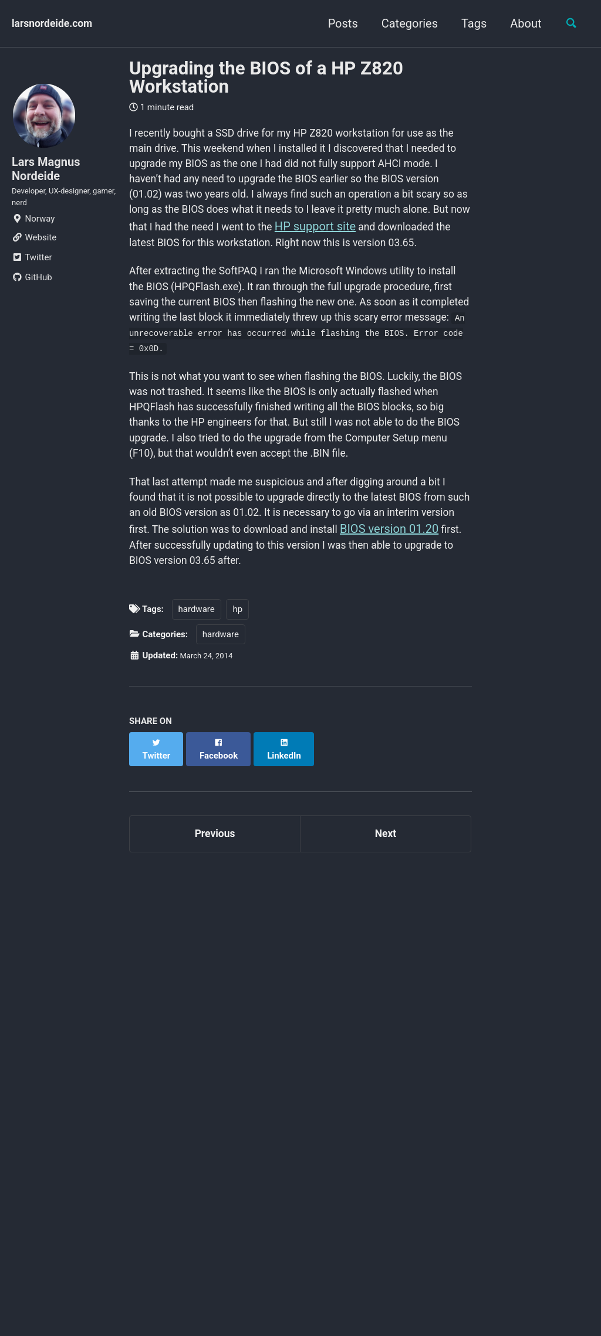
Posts (337, 23)
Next (385, 922)
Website (34, 252)
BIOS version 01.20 (212, 637)
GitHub (32, 292)
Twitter (32, 272)
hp (237, 706)
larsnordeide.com (58, 23)
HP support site (284, 257)
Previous (215, 922)
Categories (403, 23)
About (519, 23)
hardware (196, 706)
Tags (467, 23)
